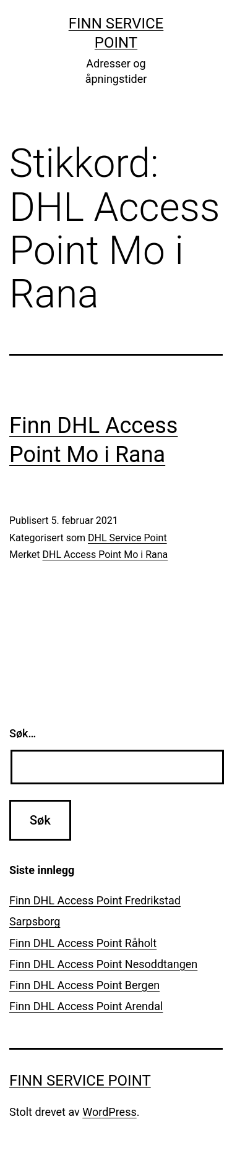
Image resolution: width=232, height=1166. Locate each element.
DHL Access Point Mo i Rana (105, 554)
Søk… (22, 733)
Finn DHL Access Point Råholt (83, 943)
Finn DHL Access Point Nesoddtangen (103, 964)
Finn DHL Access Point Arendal (86, 1006)
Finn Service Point (80, 1080)
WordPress (109, 1111)
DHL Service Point (127, 538)
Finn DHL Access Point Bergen (84, 985)
